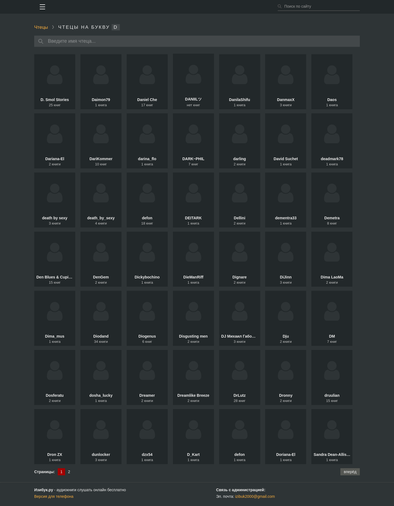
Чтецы (41, 27)
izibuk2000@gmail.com (255, 496)
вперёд (350, 472)
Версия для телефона (53, 496)
